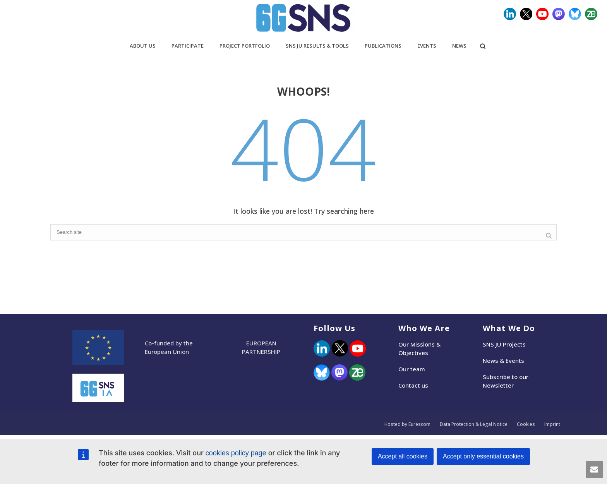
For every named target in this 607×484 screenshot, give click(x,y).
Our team (411, 369)
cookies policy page (236, 453)
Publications (383, 45)
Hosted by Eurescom (407, 424)
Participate (187, 45)
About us (143, 45)
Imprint (552, 424)
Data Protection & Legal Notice (474, 424)
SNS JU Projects (504, 344)
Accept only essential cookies (483, 456)
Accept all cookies (402, 456)
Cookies (526, 424)
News (459, 45)
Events (426, 45)
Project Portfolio (244, 45)
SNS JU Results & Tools (317, 45)
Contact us (413, 385)
